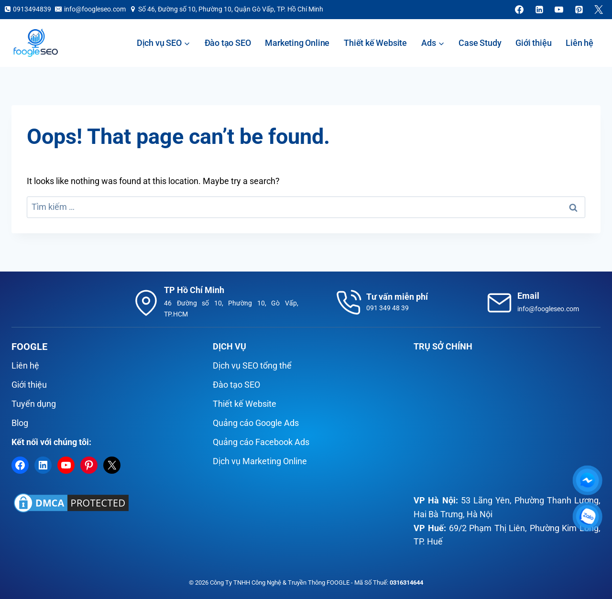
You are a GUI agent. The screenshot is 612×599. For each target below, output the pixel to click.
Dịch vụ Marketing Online (260, 461)
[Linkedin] (539, 9)
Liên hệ (579, 43)
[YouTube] (559, 9)
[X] (598, 9)
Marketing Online (297, 43)
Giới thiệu (533, 43)
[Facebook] (519, 9)
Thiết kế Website (375, 43)
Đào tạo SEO (228, 43)
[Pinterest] (579, 9)
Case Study (480, 43)
